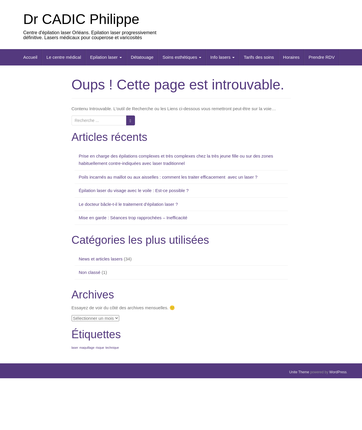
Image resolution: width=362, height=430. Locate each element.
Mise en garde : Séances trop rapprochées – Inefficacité (133, 217)
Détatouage (142, 57)
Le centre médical (63, 57)
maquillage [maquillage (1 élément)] (87, 347)
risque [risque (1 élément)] (100, 347)
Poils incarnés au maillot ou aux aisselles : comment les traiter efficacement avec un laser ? (168, 177)
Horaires (291, 57)
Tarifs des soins (259, 57)
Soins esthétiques (181, 57)
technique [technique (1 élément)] (112, 347)
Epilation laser (106, 57)
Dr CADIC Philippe (81, 19)
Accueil (30, 57)
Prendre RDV (322, 57)
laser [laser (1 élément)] (75, 347)
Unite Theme (299, 372)
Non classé (90, 272)
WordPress (338, 372)
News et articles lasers (101, 258)
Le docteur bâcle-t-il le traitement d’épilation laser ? (128, 204)
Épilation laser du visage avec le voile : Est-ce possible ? (134, 190)
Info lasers (222, 57)
